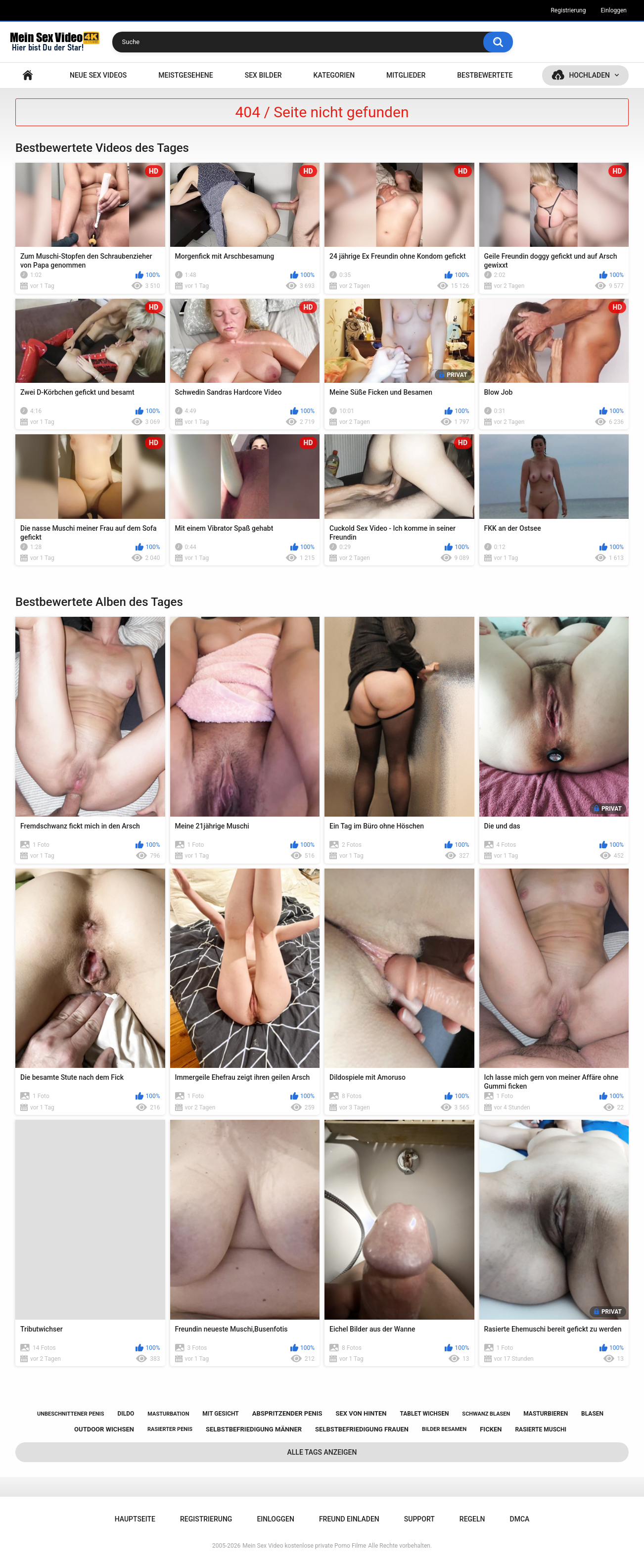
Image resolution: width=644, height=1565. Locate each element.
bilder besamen (444, 1429)
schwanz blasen (486, 1414)
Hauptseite (27, 75)
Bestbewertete (484, 75)
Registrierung (568, 10)
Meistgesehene (185, 75)
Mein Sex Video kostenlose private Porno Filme (304, 1545)
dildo (125, 1413)
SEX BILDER (263, 75)
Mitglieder (405, 75)
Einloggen (613, 10)
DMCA (520, 1519)
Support (419, 1519)
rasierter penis (169, 1429)
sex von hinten (360, 1413)
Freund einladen (349, 1519)
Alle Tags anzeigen (322, 1452)
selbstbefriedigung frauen (362, 1429)
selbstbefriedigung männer (254, 1429)
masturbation (168, 1414)
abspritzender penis (287, 1413)
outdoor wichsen (104, 1429)
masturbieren (545, 1413)
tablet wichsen (424, 1413)
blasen (592, 1413)
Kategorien (334, 75)
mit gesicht (220, 1413)
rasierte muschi (540, 1429)
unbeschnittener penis (70, 1414)
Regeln (472, 1519)
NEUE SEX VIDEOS (98, 75)
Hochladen (589, 75)
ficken (491, 1429)
